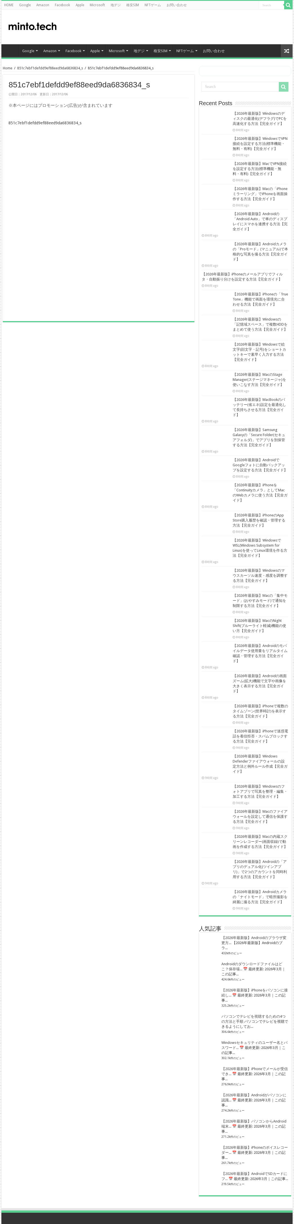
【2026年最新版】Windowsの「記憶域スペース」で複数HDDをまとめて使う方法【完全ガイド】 (260, 324)
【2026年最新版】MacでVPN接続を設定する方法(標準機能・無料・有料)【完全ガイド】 (260, 169)
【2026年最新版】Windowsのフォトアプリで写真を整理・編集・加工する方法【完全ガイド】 (260, 791)
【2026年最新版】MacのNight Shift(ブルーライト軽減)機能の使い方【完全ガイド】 (259, 625)
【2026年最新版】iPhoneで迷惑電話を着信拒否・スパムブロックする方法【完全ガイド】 (260, 736)
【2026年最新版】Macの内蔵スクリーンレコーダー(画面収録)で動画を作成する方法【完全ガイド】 (260, 841)
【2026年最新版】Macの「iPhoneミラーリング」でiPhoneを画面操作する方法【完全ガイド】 (260, 194)
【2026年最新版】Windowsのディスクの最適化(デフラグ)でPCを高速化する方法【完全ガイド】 (260, 118)
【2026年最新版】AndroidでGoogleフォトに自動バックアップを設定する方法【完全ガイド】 (260, 465)
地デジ (116, 5)
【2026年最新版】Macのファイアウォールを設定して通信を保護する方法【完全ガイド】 (260, 816)
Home (7, 68)
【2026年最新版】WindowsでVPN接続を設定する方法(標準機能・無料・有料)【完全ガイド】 (260, 143)
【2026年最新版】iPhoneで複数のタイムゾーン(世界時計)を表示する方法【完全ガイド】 (260, 711)
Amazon (42, 5)
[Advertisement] (243, 26)
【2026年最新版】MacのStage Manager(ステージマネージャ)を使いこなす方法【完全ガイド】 (259, 379)
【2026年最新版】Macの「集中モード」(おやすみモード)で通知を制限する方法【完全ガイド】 (260, 600)
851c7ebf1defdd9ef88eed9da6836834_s (50, 68)
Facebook (62, 5)
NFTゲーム (153, 5)
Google (25, 5)
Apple (80, 5)
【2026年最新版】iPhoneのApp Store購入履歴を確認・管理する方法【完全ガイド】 (259, 520)
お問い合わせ (177, 5)
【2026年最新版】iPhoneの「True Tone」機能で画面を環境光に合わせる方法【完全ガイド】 (260, 299)
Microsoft (97, 5)
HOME (9, 5)
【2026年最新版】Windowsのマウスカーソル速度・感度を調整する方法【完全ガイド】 (260, 575)
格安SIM (132, 5)
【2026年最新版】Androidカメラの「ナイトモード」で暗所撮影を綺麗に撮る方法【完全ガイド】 (260, 897)
